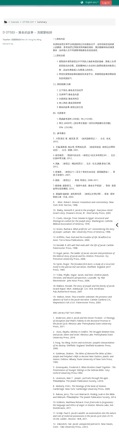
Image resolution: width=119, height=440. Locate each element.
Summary (42, 22)
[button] (89, 2)
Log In (105, 2)
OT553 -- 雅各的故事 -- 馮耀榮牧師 (29, 32)
